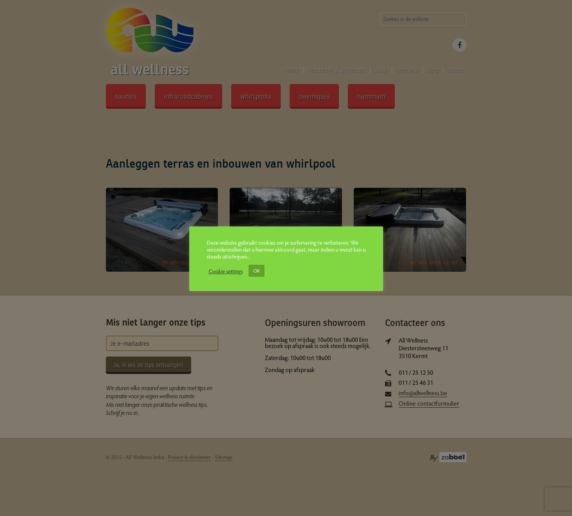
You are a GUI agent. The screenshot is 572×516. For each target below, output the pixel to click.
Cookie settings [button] (226, 270)
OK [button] (256, 270)
